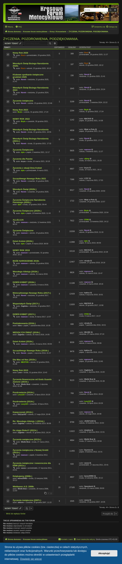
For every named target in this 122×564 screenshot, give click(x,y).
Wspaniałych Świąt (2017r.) (26, 303)
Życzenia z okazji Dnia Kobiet (27, 168)
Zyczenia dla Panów (23, 159)
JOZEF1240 (89, 421)
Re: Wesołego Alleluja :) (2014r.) (28, 421)
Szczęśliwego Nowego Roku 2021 (29, 178)
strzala (87, 261)
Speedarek (88, 486)
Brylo (20, 112)
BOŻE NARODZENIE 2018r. (26, 261)
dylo (23, 152)
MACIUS (87, 119)
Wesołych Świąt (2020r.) (24, 189)
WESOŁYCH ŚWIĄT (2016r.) (26, 332)
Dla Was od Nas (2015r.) (24, 359)
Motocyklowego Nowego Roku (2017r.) (32, 293)
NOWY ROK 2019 (21, 250)
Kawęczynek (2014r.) (23, 412)
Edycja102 (22, 414)
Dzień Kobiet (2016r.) (23, 341)
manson (87, 149)
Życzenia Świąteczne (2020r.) (27, 211)
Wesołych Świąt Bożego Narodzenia (30, 129)
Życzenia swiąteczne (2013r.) (27, 439)
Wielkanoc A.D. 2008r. (23, 486)
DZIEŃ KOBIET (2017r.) (24, 314)
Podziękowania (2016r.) (24, 323)
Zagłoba (24, 306)
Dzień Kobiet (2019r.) (23, 241)
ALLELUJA (18, 220)
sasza (23, 468)
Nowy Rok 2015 (20, 370)
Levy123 (21, 395)
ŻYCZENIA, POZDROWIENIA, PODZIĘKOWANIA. (40, 39)
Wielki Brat (25, 384)
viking (86, 159)
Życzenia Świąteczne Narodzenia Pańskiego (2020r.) (29, 201)
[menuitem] (18, 27)
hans (20, 325)
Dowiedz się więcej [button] (31, 559)
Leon (20, 372)
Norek (23, 79)
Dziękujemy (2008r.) (22, 476)
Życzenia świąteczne (23, 101)
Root (23, 55)
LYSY (86, 178)
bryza (23, 161)
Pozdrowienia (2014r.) (23, 392)
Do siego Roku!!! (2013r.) (25, 430)
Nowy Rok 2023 (20, 110)
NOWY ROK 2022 (21, 119)
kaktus (87, 293)
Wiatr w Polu (89, 129)
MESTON (24, 362)
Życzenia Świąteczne (23, 150)
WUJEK (87, 332)
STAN (86, 220)
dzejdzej (87, 430)
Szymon (87, 450)
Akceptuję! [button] (104, 553)
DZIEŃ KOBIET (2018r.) (24, 282)
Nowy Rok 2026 (20, 53)
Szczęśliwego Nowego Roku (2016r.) (31, 350)
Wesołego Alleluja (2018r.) (25, 271)
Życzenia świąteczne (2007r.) (27, 500)
